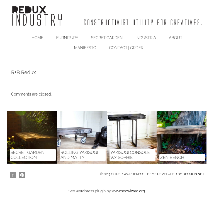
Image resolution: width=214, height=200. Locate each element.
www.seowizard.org (128, 191)
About (175, 38)
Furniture (67, 38)
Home (37, 38)
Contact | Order (126, 48)
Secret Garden (107, 38)
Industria (145, 38)
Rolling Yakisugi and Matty (79, 155)
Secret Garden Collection (28, 155)
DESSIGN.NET (193, 174)
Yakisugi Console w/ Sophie (130, 155)
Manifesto (85, 48)
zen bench (172, 157)
